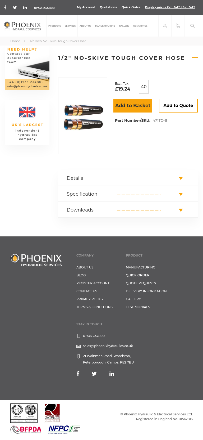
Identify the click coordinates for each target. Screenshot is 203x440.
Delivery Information (146, 291)
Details (75, 178)
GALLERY (133, 299)
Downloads (80, 210)
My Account (86, 7)
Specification (82, 194)
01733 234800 (44, 8)
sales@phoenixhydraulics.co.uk (108, 346)
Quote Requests (141, 283)
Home (15, 41)
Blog (81, 275)
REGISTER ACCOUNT (92, 283)
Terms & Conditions (94, 307)
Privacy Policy (90, 299)
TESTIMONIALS (138, 307)
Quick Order (131, 7)
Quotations (108, 7)
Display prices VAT (170, 7)
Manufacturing (140, 267)
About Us (85, 267)
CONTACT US (86, 291)
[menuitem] (55, 26)
